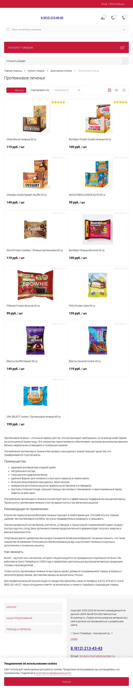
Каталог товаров (66, 47)
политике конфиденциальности (53, 673)
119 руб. (35, 149)
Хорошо (66, 681)
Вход (104, 4)
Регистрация (117, 4)
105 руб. (98, 149)
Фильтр (16, 90)
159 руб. (98, 315)
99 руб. (98, 205)
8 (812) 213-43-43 (52, 17)
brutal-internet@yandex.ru (97, 656)
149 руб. (35, 205)
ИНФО (74, 639)
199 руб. (35, 426)
